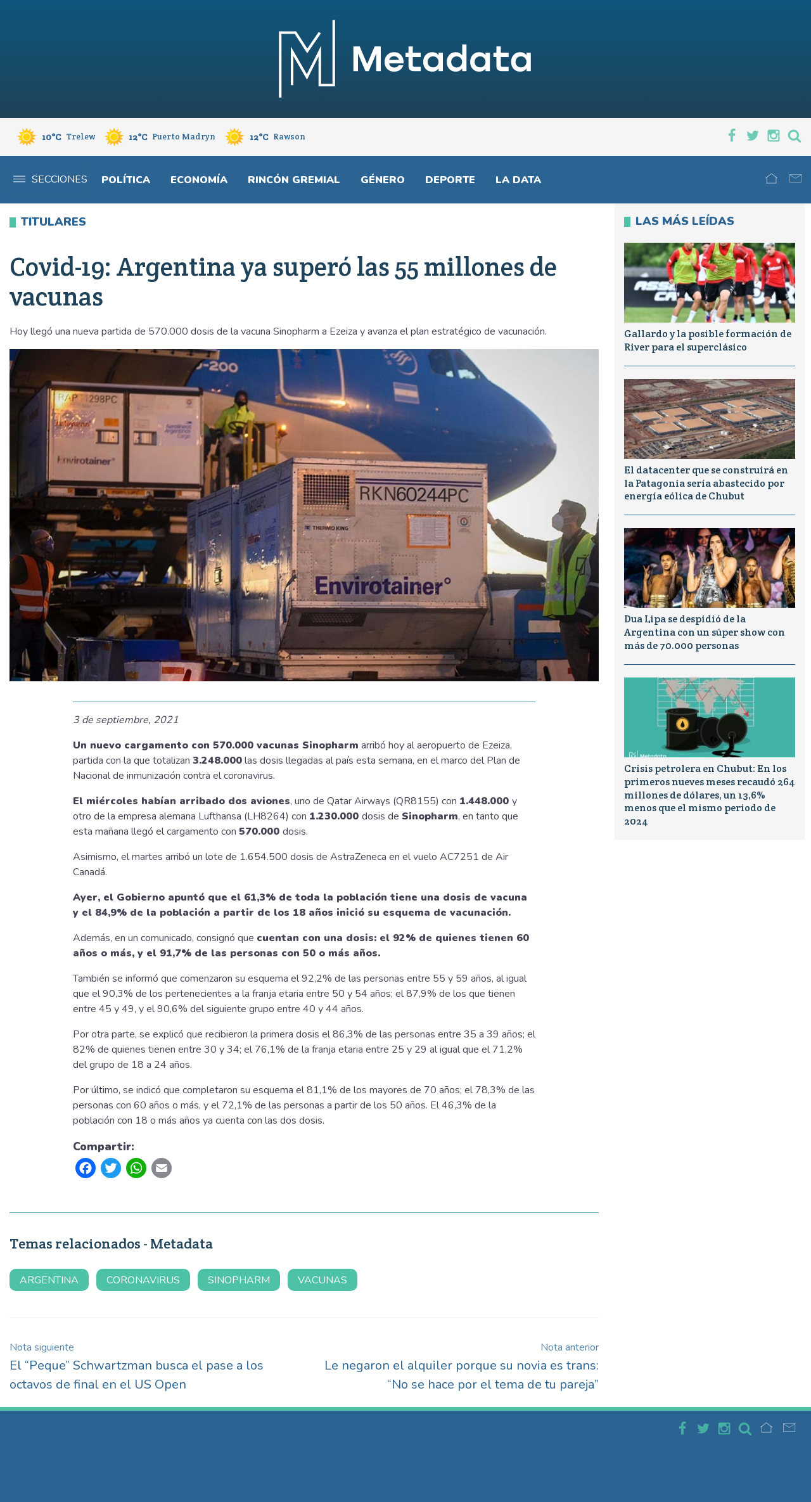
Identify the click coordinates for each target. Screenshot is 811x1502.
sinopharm (239, 1280)
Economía (198, 180)
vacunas (322, 1280)
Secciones (50, 179)
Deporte (450, 180)
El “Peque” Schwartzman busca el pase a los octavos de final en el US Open (137, 1366)
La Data (518, 180)
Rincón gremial (294, 180)
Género (383, 180)
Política (125, 180)
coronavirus (143, 1280)
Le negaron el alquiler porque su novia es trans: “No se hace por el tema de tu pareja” (461, 1366)
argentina (49, 1280)
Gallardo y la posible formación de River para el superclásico (707, 340)
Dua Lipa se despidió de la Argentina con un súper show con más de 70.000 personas (704, 632)
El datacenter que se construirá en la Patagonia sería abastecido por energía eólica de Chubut (706, 483)
